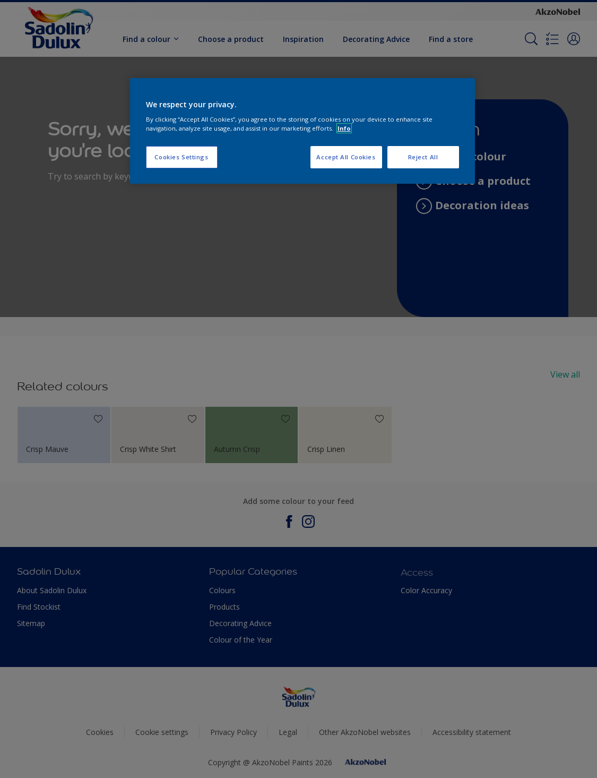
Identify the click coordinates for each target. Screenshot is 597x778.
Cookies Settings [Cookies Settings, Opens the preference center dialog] (181, 157)
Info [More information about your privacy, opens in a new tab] (344, 128)
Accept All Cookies (345, 157)
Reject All (423, 157)
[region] (302, 131)
